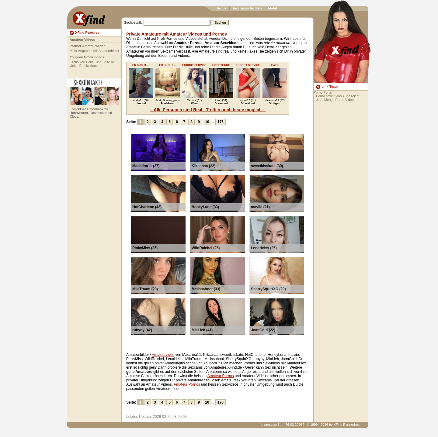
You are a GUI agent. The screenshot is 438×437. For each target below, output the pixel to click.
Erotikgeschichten (247, 8)
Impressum (268, 424)
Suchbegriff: (133, 22)
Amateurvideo (163, 355)
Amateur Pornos (220, 376)
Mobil (272, 8)
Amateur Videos (82, 39)
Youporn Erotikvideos (87, 57)
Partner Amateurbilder (87, 46)
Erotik (221, 8)
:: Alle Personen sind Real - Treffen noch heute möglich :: (208, 109)
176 (220, 122)
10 (207, 122)
